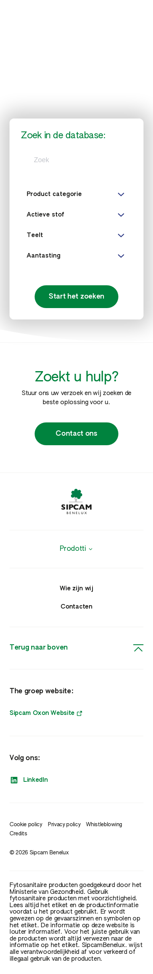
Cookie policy (26, 824)
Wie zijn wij (76, 589)
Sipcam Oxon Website (46, 713)
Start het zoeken (76, 296)
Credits (18, 833)
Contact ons (76, 433)
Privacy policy (64, 824)
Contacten (76, 607)
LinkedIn (29, 780)
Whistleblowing (104, 824)
